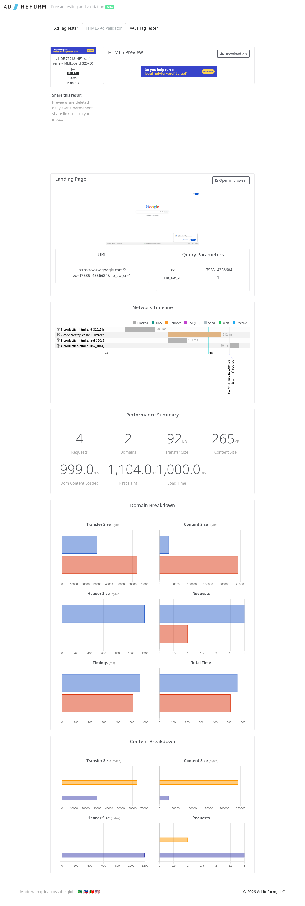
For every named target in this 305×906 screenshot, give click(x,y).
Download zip (233, 53)
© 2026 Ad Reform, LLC (264, 891)
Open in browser (231, 180)
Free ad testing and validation (82, 6)
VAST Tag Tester (144, 28)
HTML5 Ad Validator (104, 28)
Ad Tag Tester (66, 28)
